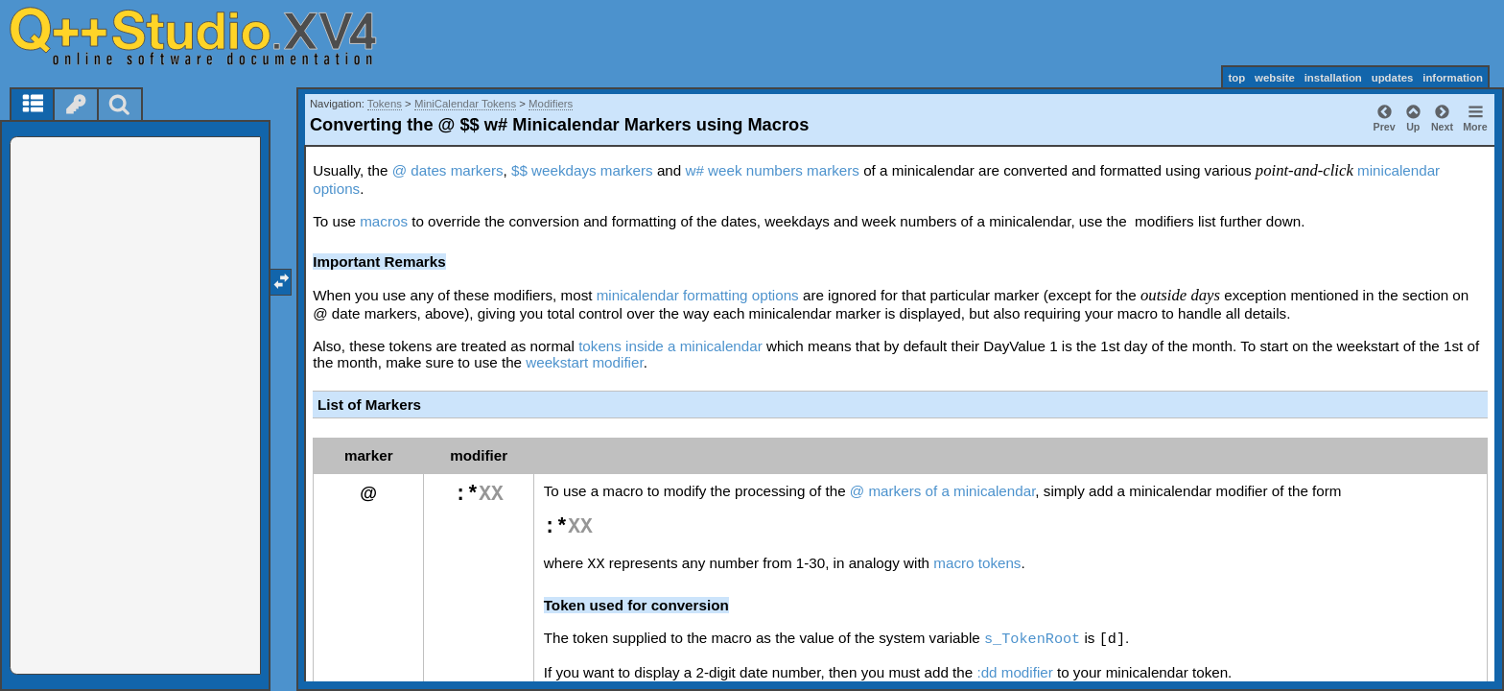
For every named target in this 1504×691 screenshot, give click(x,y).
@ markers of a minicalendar (943, 491)
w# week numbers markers (771, 170)
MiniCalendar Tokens (465, 103)
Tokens (384, 103)
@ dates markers (448, 170)
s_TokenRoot (1032, 639)
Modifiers (551, 103)
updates (1393, 77)
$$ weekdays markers (582, 170)
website (1275, 77)
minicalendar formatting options (698, 295)
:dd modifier (1014, 672)
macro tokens (977, 563)
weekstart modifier (584, 362)
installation (1333, 77)
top (1236, 77)
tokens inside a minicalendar (670, 346)
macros (384, 221)
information (1452, 77)
